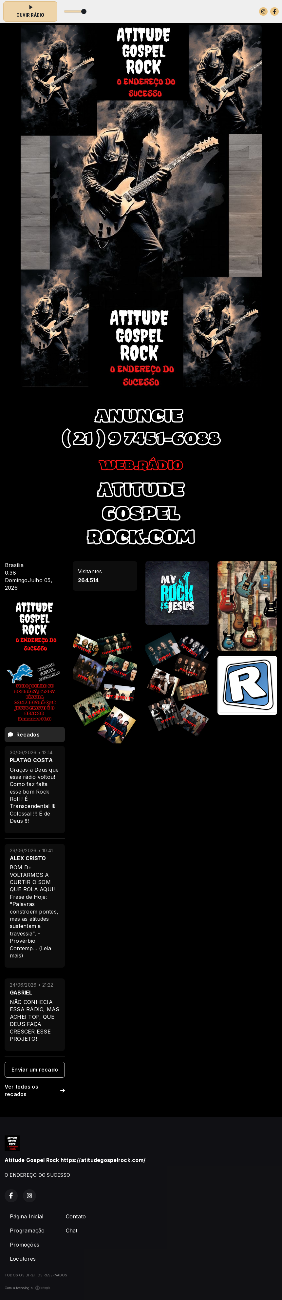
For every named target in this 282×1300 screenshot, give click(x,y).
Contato (76, 1216)
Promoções (24, 1244)
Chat (72, 1230)
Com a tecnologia (27, 1288)
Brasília (14, 565)
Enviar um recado (34, 1069)
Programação (27, 1230)
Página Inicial (26, 1216)
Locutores (23, 1258)
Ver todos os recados (35, 1090)
